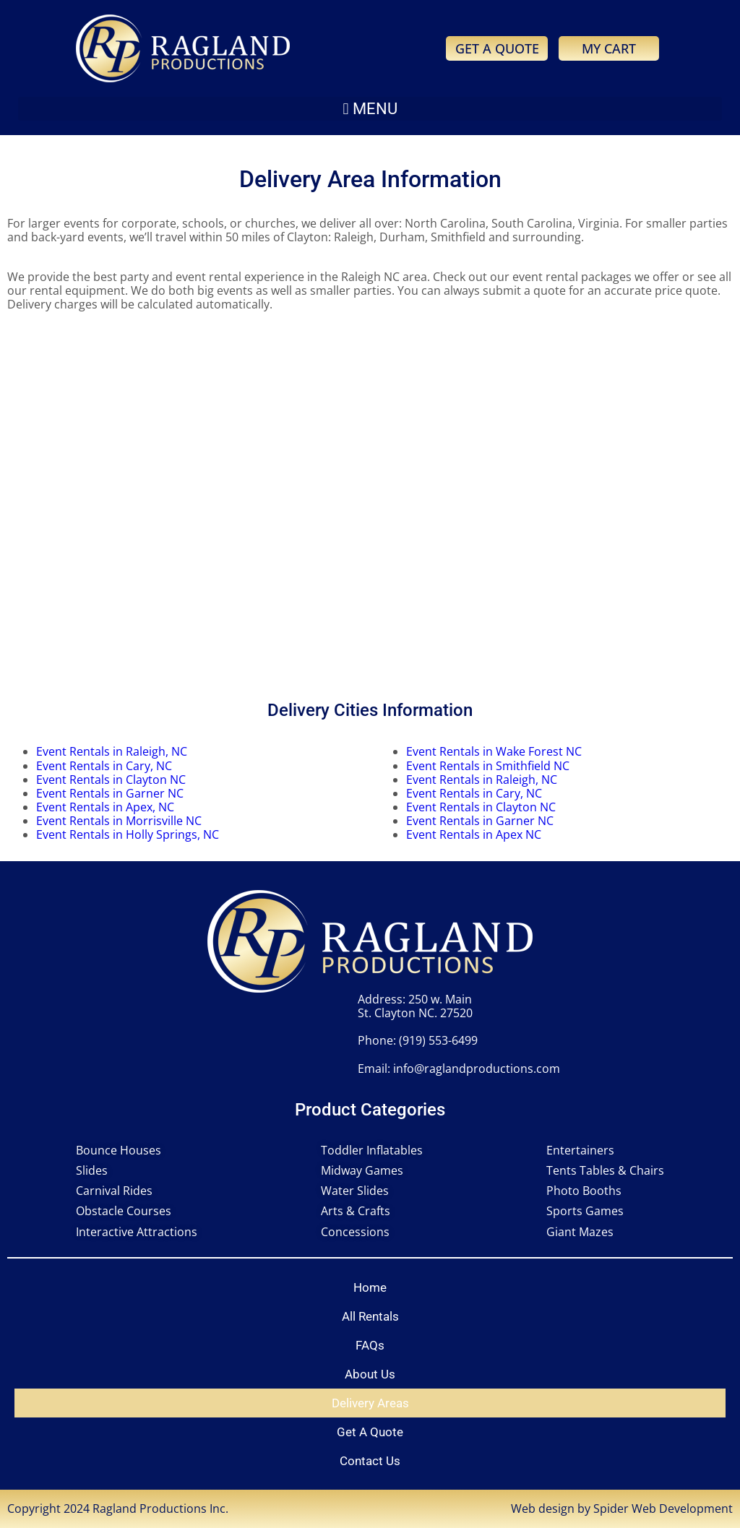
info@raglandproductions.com (476, 1068)
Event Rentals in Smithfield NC (487, 766)
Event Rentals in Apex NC (473, 834)
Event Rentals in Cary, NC (104, 766)
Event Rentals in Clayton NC (111, 779)
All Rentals (370, 1316)
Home (370, 1287)
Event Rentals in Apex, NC (105, 807)
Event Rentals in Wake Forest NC (494, 751)
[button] (370, 109)
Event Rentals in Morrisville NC (119, 821)
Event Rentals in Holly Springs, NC (127, 834)
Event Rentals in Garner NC (110, 793)
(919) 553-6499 (438, 1040)
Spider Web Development (663, 1508)
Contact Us (370, 1461)
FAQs (370, 1345)
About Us (370, 1374)
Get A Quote (370, 1432)
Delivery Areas (370, 1403)
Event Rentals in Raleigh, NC (111, 751)
